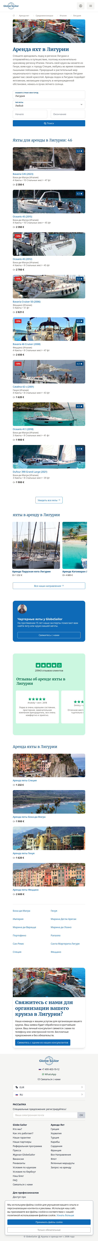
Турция (55, 1137)
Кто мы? (17, 1129)
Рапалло (55, 935)
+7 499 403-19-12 (49, 1069)
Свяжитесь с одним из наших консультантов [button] (42, 1042)
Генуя (54, 910)
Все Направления (61, 1154)
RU (49, 1094)
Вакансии (18, 1158)
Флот (54, 1158)
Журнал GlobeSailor (24, 1154)
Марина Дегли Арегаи (63, 919)
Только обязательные (49, 1229)
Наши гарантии (22, 1137)
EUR (49, 1087)
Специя (17, 951)
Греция (55, 1129)
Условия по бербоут (24, 1171)
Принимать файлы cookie (49, 1222)
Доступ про (19, 1197)
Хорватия (56, 1133)
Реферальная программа (27, 1146)
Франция (56, 1150)
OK (81, 1115)
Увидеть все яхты (49, 500)
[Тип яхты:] (49, 104)
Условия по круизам (24, 1167)
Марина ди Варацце (24, 927)
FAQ (15, 1180)
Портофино (19, 935)
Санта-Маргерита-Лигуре (65, 943)
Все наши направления (49, 586)
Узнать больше (65, 1215)
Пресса (17, 1150)
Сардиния (56, 1146)
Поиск (49, 123)
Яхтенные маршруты (62, 1163)
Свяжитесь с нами (49, 635)
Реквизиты (19, 1163)
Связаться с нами (49, 1079)
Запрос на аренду (61, 1167)
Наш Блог (18, 1176)
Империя (18, 919)
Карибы (55, 1141)
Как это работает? (23, 1133)
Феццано (56, 951)
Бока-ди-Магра (21, 910)
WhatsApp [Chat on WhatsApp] (49, 1074)
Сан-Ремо (18, 943)
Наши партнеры (22, 1141)
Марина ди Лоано (61, 927)
